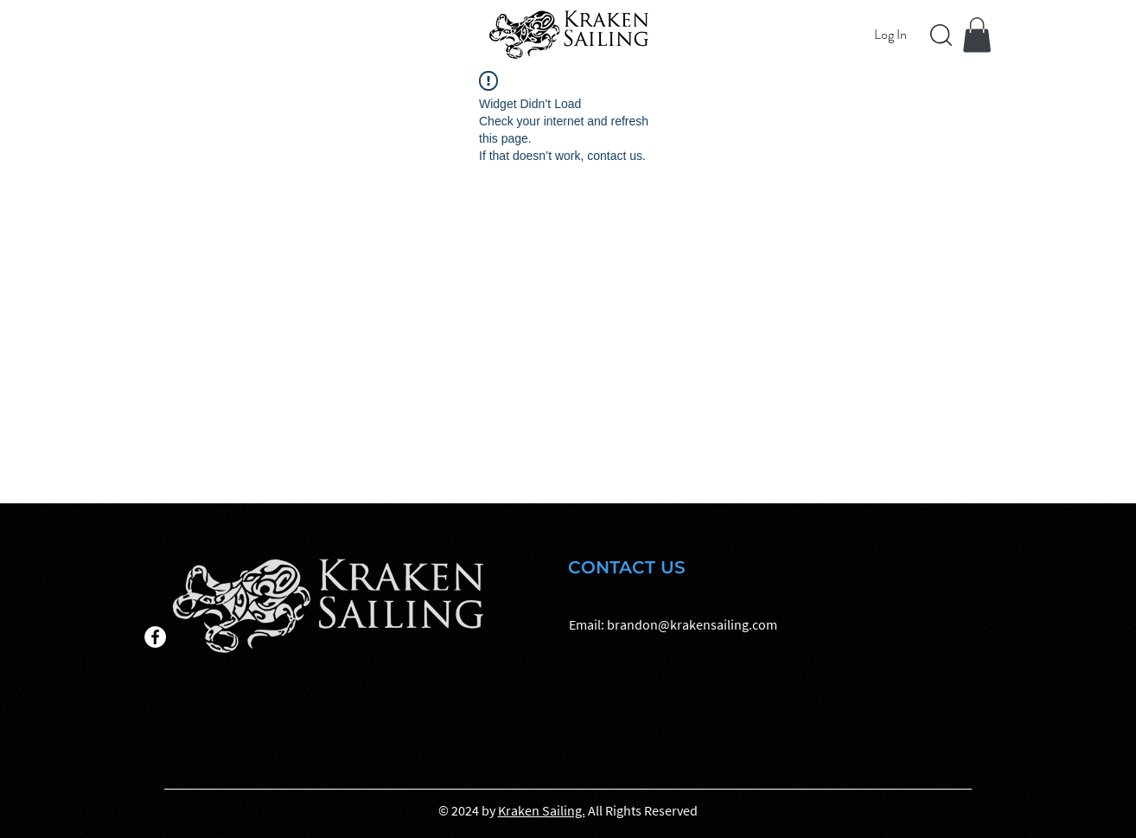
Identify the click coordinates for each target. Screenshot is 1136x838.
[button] (977, 35)
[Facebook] (155, 637)
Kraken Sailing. (541, 810)
